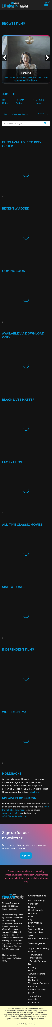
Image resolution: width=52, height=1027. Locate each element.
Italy (30, 919)
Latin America (35, 922)
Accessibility (34, 999)
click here (34, 792)
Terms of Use (34, 996)
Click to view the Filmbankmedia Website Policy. (12, 958)
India (30, 916)
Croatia (31, 907)
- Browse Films (35, 957)
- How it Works (35, 954)
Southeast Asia (35, 932)
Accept (31, 1024)
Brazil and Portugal (37, 900)
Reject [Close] (21, 1024)
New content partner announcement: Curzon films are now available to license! (26, 78)
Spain (31, 935)
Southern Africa (35, 929)
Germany (32, 913)
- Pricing (32, 967)
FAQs (30, 970)
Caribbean (33, 903)
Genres (44, 114)
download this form (11, 813)
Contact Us (33, 1002)
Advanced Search (20, 114)
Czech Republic (35, 910)
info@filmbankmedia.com (14, 816)
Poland (31, 926)
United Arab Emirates (38, 938)
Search (7, 114)
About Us (32, 986)
